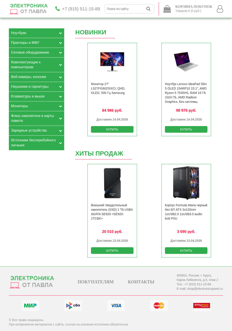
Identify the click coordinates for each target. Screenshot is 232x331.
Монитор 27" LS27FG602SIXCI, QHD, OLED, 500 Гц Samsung (108, 88)
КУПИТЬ (112, 129)
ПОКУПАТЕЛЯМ (96, 281)
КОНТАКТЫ (141, 281)
